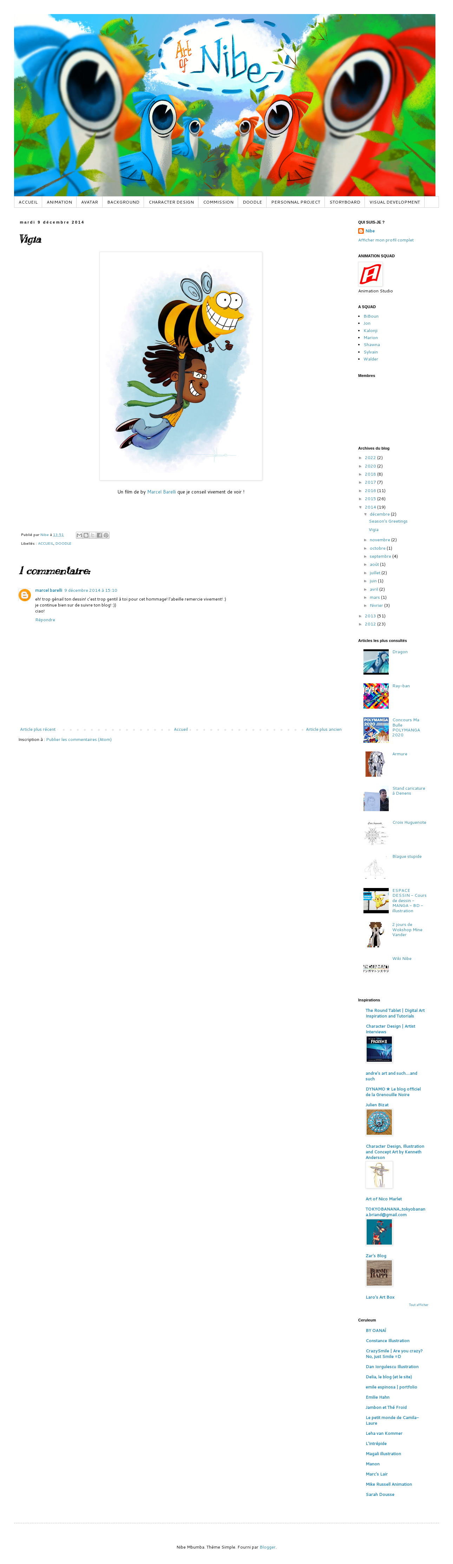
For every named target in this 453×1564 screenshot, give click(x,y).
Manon (373, 1464)
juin (374, 581)
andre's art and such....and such (391, 1076)
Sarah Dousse (380, 1494)
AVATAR (89, 202)
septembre (381, 556)
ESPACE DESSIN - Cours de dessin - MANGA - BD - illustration (409, 900)
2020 (371, 466)
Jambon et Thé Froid (386, 1407)
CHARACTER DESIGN (171, 202)
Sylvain (370, 352)
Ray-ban (401, 686)
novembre (380, 540)
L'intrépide (376, 1443)
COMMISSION (218, 202)
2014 (371, 507)
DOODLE (252, 202)
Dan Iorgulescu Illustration (392, 1367)
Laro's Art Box (380, 1297)
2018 (371, 474)
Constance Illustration (387, 1341)
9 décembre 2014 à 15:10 (90, 590)
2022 (371, 457)
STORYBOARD (344, 202)
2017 (371, 482)
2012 (371, 624)
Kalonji (370, 330)
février (377, 605)
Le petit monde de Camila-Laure (392, 1420)
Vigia (374, 529)
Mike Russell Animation (389, 1484)
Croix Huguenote (409, 822)
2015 (371, 499)
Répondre (45, 620)
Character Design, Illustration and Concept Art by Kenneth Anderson (395, 1151)
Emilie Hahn (377, 1397)
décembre (380, 514)
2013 (371, 616)
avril (374, 589)
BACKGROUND (123, 202)
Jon (366, 323)
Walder (370, 359)
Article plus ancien (324, 729)
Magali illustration (383, 1454)
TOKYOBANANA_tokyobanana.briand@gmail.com (395, 1212)
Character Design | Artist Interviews (390, 1029)
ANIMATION (59, 202)
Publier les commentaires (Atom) (79, 739)
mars (375, 597)
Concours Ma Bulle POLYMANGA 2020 (406, 727)
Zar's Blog (376, 1256)
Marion (370, 337)
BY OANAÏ (376, 1330)
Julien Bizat (377, 1105)
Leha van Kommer (384, 1433)
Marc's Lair (377, 1474)
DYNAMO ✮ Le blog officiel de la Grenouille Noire (393, 1092)
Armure (399, 754)
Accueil (181, 729)
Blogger (268, 1547)
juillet (375, 573)
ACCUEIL (28, 202)
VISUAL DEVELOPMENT (394, 202)
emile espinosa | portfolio (391, 1387)
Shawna (371, 344)
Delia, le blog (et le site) (389, 1377)
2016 (371, 490)
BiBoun (371, 316)
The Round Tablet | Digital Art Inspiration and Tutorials (395, 1013)
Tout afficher (418, 1305)
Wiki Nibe (402, 958)
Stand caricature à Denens (408, 790)
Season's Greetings (388, 521)
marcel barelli (48, 590)
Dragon (400, 652)
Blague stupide (407, 856)
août (375, 564)
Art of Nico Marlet (384, 1199)
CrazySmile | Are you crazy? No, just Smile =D (394, 1353)
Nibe (370, 231)
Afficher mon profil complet (386, 240)
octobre (378, 548)
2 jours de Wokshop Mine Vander (407, 929)
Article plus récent (37, 729)
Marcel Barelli (162, 492)
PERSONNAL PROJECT (295, 202)
